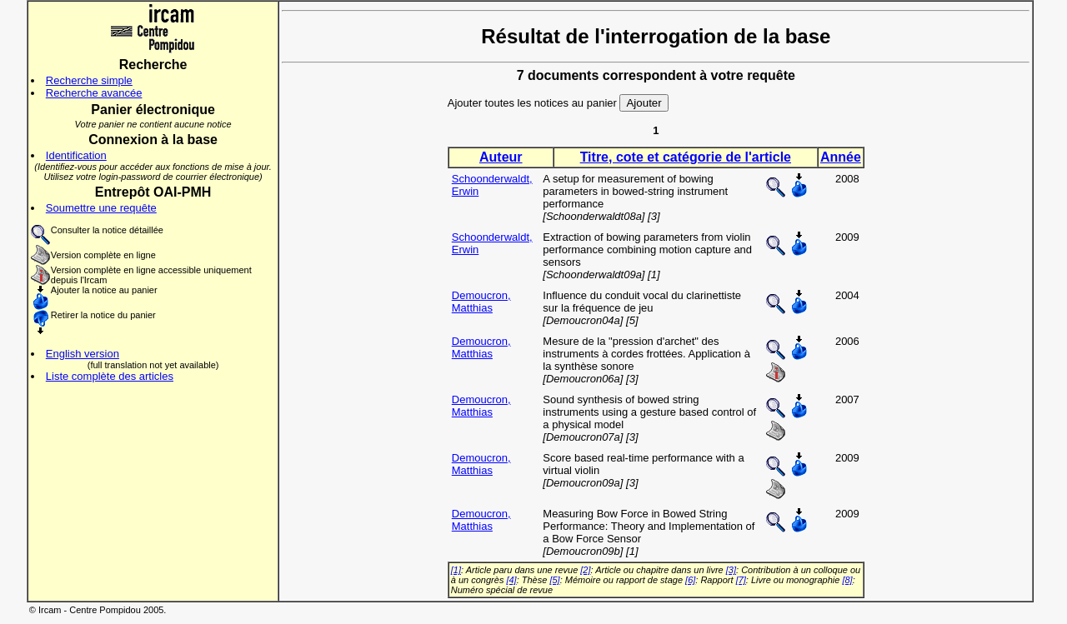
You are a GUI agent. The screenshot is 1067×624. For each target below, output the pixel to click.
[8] (847, 580)
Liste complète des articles (109, 376)
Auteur (501, 157)
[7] (741, 580)
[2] (585, 570)
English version (82, 353)
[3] (731, 570)
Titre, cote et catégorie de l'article (685, 157)
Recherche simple (89, 80)
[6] (690, 580)
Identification (76, 155)
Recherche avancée (94, 93)
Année (840, 157)
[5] (554, 580)
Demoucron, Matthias (481, 301)
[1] (456, 570)
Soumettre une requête (101, 208)
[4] (511, 580)
